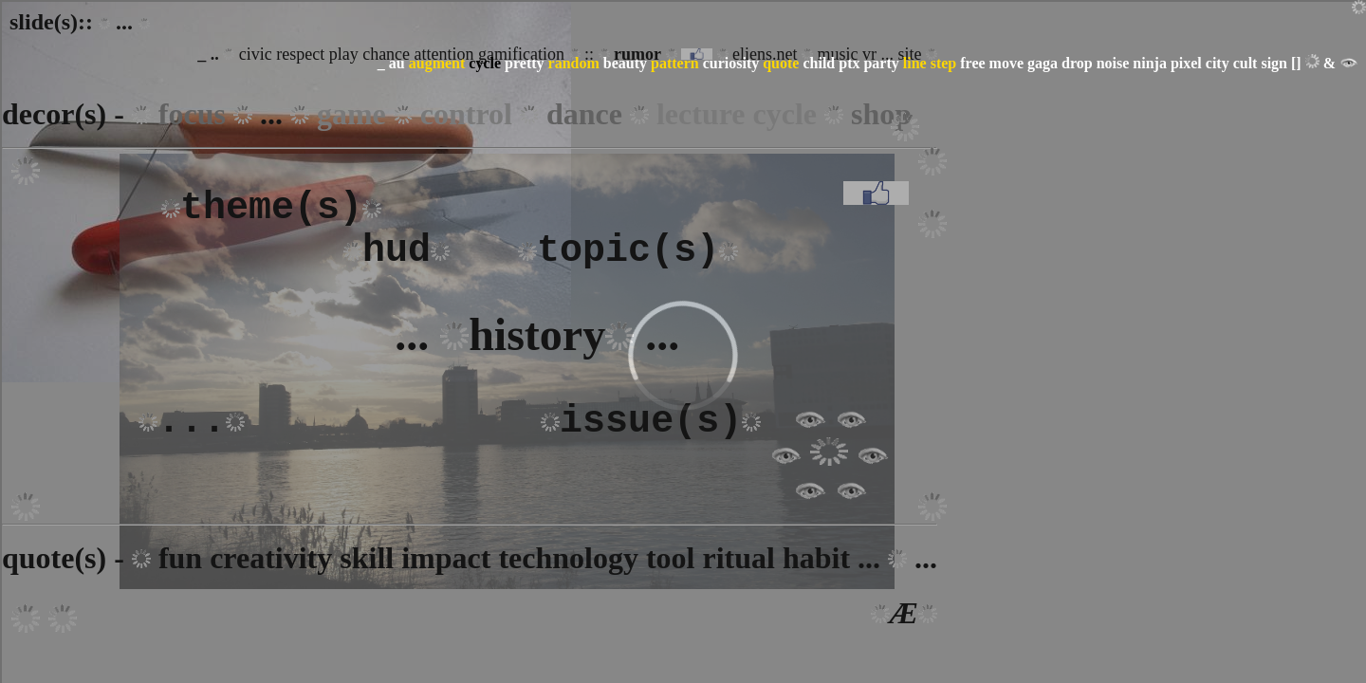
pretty (524, 63)
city (1217, 63)
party (880, 63)
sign (1274, 63)
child (819, 63)
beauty (625, 63)
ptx (849, 63)
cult (1245, 63)
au (397, 63)
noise (1113, 63)
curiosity (731, 63)
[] (1296, 63)
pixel (1186, 63)
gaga (1042, 63)
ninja (1150, 63)
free (972, 63)
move (1006, 63)
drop (1077, 63)
